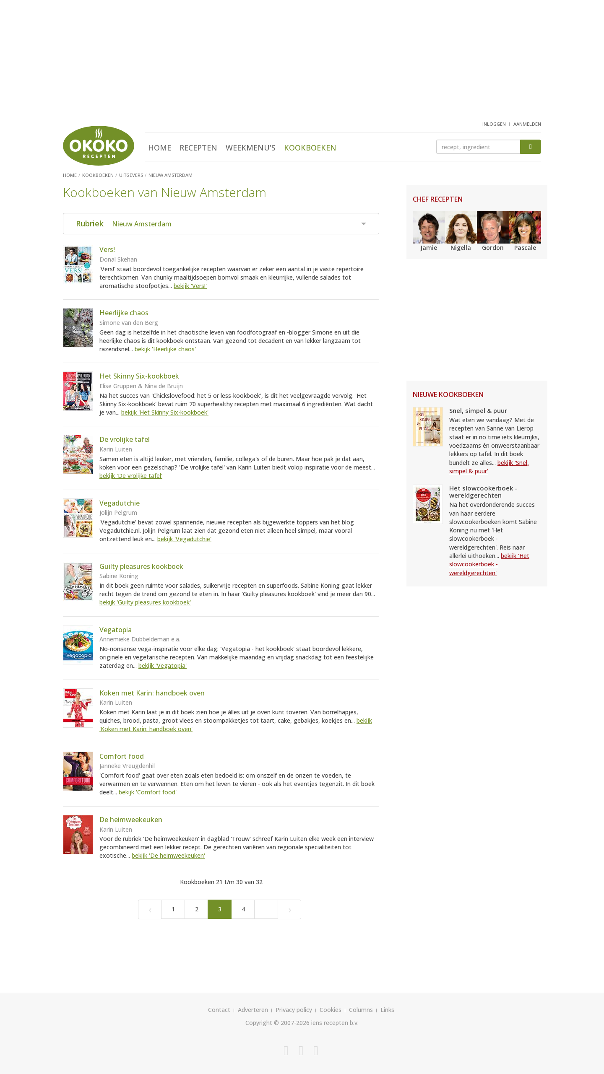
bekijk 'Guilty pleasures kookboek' (145, 602)
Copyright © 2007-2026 (277, 1023)
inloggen (494, 124)
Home (159, 148)
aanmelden (527, 124)
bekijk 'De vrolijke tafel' (130, 476)
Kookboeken (310, 148)
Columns (361, 1010)
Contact (219, 1010)
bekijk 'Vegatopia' (162, 665)
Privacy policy (294, 1010)
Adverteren (253, 1010)
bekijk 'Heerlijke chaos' (165, 349)
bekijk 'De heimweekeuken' (168, 855)
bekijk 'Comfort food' (148, 792)
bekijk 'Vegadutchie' (184, 539)
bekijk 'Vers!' (190, 286)
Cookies (330, 1010)
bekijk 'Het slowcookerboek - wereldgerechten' (489, 564)
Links (387, 1010)
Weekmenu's (251, 148)
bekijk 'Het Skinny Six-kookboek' (164, 412)
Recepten (198, 148)
